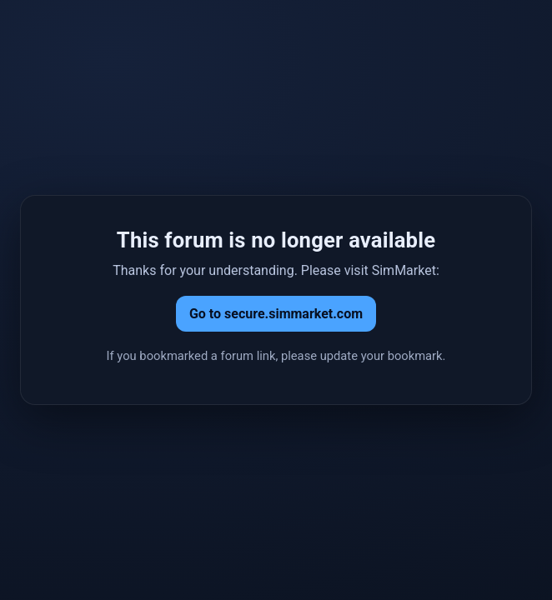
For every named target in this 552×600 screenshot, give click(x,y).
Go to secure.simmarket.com (276, 314)
